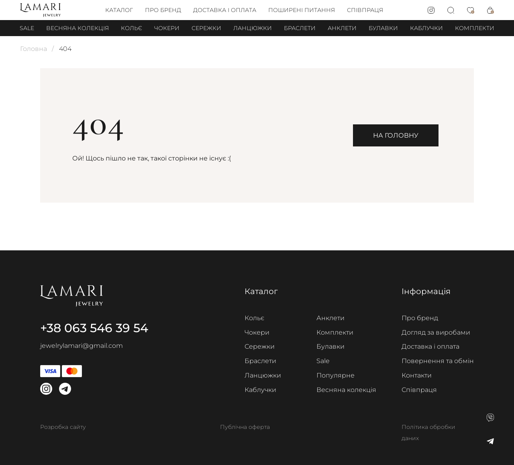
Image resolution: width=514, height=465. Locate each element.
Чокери (166, 28)
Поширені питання (301, 10)
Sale (27, 28)
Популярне (335, 375)
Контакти (417, 375)
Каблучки (426, 28)
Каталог (119, 10)
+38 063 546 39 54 (94, 328)
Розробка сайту (63, 426)
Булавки (383, 28)
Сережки (206, 28)
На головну (395, 135)
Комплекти (474, 28)
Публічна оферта (245, 426)
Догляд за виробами (436, 332)
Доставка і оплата (224, 10)
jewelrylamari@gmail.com (81, 345)
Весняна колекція (77, 28)
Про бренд (163, 10)
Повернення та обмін (438, 361)
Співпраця (365, 10)
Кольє (131, 28)
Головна (33, 49)
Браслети (300, 28)
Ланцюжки (252, 28)
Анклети (342, 28)
